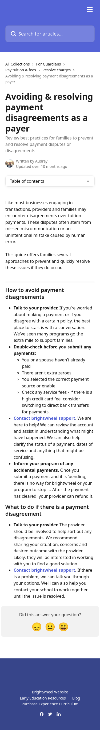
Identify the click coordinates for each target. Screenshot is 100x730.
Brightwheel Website (50, 691)
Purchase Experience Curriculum (50, 703)
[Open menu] (90, 9)
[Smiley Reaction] (63, 626)
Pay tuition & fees (20, 69)
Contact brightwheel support (44, 418)
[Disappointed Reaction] (36, 626)
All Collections (17, 64)
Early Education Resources (43, 698)
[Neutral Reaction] (50, 626)
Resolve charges (56, 69)
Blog (76, 698)
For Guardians (48, 64)
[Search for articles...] (50, 33)
